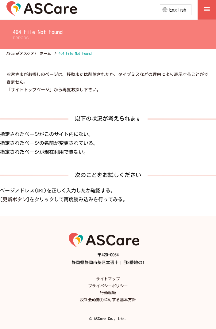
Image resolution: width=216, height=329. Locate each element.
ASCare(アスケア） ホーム (28, 53)
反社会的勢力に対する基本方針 (108, 300)
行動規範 (108, 293)
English (177, 9)
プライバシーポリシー (108, 286)
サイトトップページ (30, 90)
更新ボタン (14, 199)
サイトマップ (108, 279)
